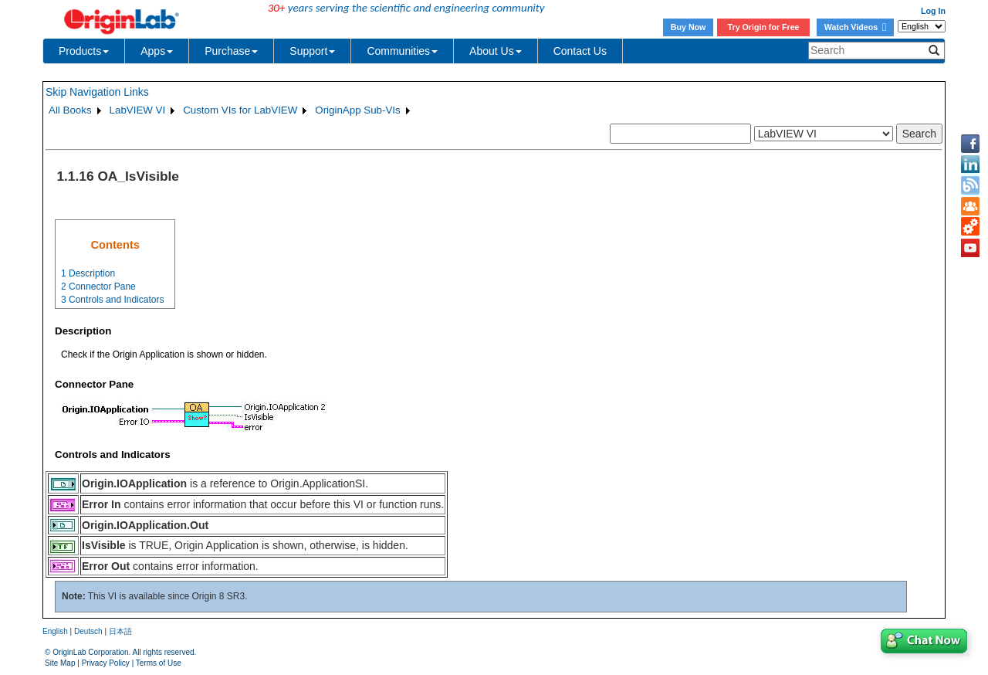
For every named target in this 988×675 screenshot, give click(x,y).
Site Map (60, 663)
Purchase (231, 51)
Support (312, 51)
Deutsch (88, 631)
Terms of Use (158, 663)
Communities (402, 51)
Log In (933, 10)
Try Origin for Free (764, 27)
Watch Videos (855, 27)
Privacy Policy (106, 663)
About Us (495, 51)
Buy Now (688, 27)
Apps (156, 51)
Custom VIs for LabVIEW (240, 110)
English (55, 631)
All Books (70, 110)
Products (84, 51)
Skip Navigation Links (97, 92)
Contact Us (580, 51)
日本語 (120, 631)
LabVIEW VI (138, 110)
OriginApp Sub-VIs (357, 110)
